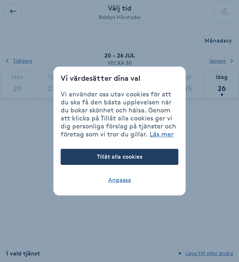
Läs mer (162, 134)
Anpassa (119, 179)
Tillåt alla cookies (119, 156)
